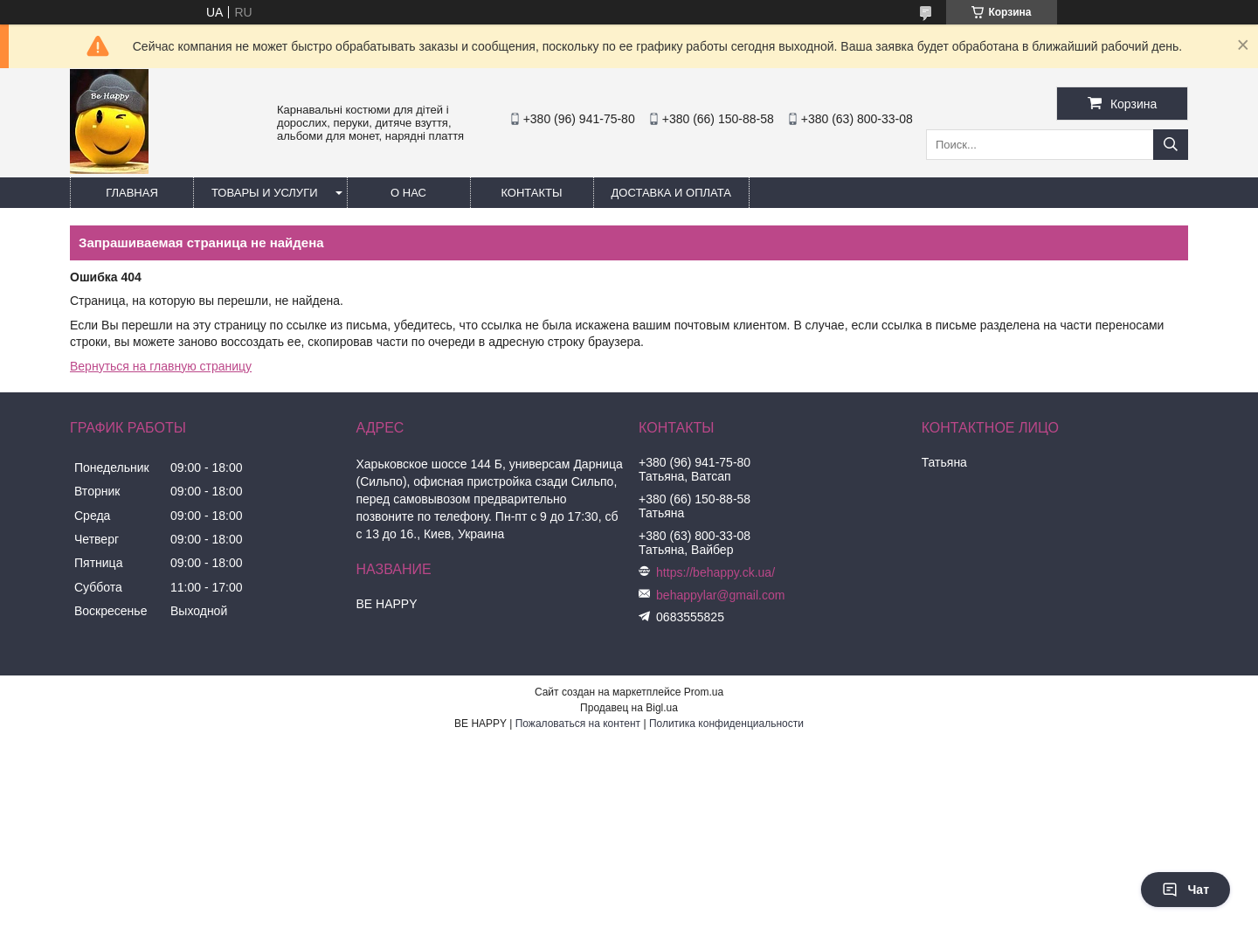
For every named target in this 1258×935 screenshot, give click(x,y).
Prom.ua (703, 692)
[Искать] (1170, 144)
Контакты (531, 192)
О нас (408, 192)
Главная (132, 192)
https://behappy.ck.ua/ (715, 572)
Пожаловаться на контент (577, 723)
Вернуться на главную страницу (161, 366)
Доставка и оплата (671, 192)
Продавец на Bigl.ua (629, 708)
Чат (1185, 889)
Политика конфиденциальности (726, 723)
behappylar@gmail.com (720, 595)
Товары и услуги (264, 192)
